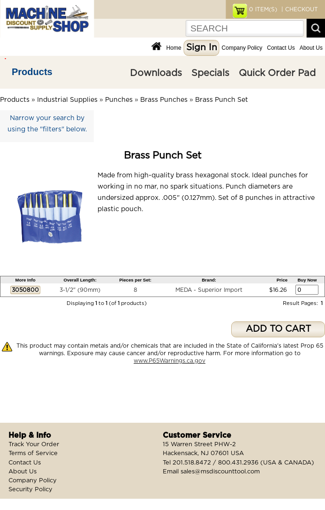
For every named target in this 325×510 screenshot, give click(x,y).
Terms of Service (33, 453)
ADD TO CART (278, 329)
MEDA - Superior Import (208, 290)
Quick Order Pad (277, 73)
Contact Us (281, 48)
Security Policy (30, 490)
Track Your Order (33, 444)
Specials (210, 73)
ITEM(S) (263, 9)
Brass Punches (164, 100)
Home (173, 48)
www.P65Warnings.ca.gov (169, 361)
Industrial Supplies (67, 100)
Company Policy (242, 48)
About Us (311, 48)
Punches (119, 100)
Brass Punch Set (221, 100)
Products (32, 72)
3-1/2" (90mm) (80, 290)
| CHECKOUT (299, 9)
